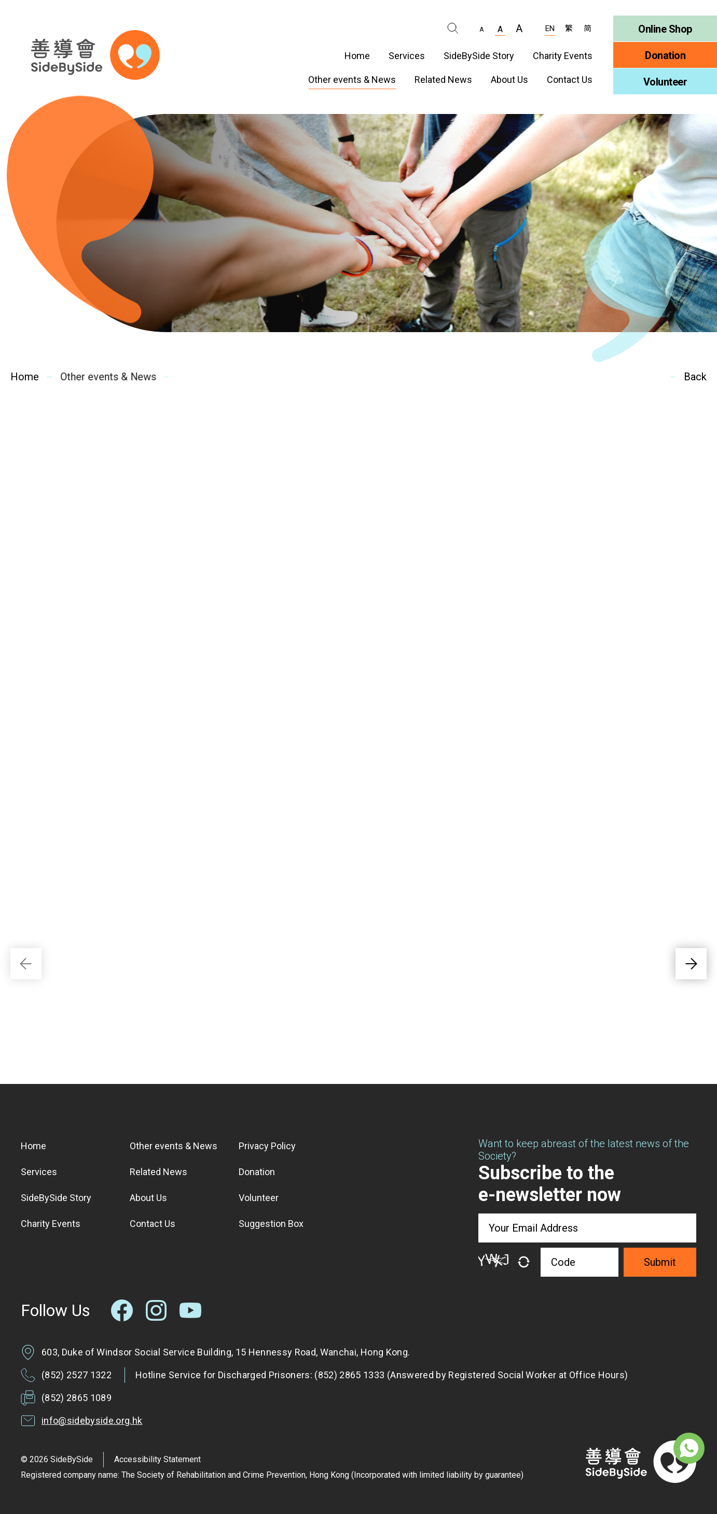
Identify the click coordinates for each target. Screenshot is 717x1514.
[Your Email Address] (587, 1227)
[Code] (579, 1262)
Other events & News (106, 376)
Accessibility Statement (157, 1459)
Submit (660, 1262)
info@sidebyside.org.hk (92, 1420)
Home (24, 376)
